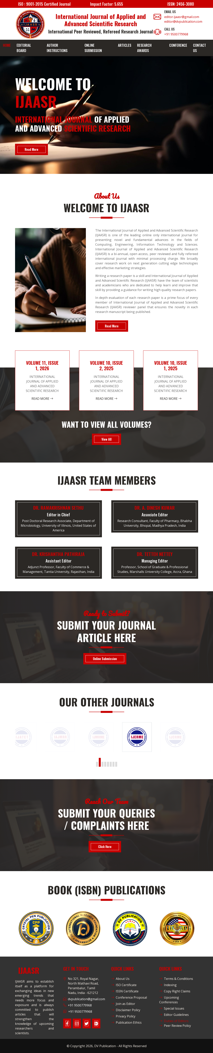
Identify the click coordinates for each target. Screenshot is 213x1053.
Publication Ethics (126, 1022)
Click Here (104, 846)
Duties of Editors (174, 1021)
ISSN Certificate (124, 991)
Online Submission (93, 48)
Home (7, 45)
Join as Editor (123, 1004)
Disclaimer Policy (125, 1010)
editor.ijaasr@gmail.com (181, 17)
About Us (120, 979)
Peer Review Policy (175, 1025)
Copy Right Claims (174, 991)
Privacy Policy (123, 1016)
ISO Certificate (124, 985)
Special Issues (171, 1008)
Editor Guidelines (174, 1015)
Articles (124, 45)
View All (106, 439)
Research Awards (144, 48)
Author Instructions (57, 48)
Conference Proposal (129, 997)
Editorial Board (24, 48)
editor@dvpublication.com (183, 21)
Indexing (168, 985)
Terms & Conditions (176, 979)
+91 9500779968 (176, 34)
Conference (178, 45)
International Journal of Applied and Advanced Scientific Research (101, 20)
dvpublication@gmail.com (86, 999)
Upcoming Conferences (169, 999)
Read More (31, 149)
